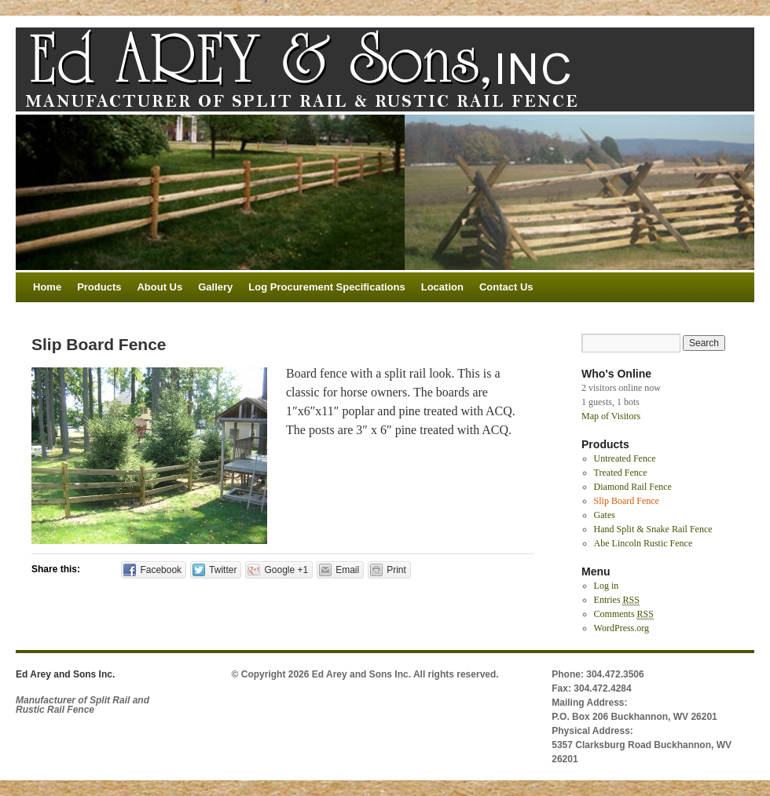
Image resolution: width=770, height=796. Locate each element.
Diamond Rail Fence (633, 486)
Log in (606, 585)
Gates (604, 514)
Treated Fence (620, 472)
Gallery (215, 287)
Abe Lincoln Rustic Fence (643, 543)
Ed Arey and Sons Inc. (65, 674)
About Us (159, 287)
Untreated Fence (625, 458)
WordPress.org (621, 628)
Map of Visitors (610, 416)
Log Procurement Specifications (326, 287)
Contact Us (506, 287)
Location (442, 287)
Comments (624, 614)
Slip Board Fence (626, 500)
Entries (617, 600)
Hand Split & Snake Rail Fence (653, 529)
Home (47, 287)
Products (99, 287)
